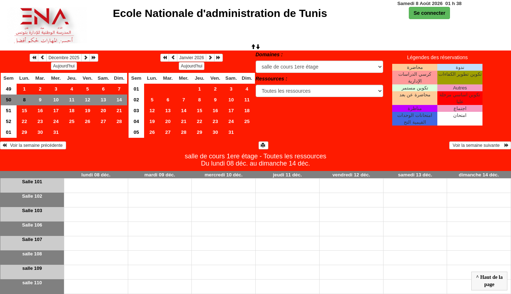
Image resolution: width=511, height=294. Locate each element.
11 (71, 99)
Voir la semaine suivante (480, 145)
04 (136, 121)
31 (56, 132)
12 (87, 99)
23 (40, 121)
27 (103, 121)
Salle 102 (32, 196)
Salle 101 (32, 181)
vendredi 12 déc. (351, 174)
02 (136, 99)
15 (24, 110)
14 (119, 99)
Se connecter (429, 13)
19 (87, 110)
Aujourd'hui (64, 66)
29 (24, 132)
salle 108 (32, 253)
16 (40, 110)
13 (103, 99)
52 (8, 121)
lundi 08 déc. (96, 174)
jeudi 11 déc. (287, 174)
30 (40, 132)
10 (56, 99)
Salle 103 (32, 210)
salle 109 (32, 268)
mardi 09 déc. (159, 174)
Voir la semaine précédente (33, 145)
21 (119, 110)
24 (56, 121)
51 (8, 110)
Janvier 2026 (191, 57)
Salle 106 (32, 225)
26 (87, 121)
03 (136, 110)
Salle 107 (32, 239)
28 (119, 121)
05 (136, 132)
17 (56, 110)
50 (8, 99)
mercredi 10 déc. (224, 174)
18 (71, 110)
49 (8, 89)
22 (24, 121)
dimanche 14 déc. (479, 174)
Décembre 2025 (63, 57)
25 (71, 121)
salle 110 (32, 282)
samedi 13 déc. (415, 174)
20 (103, 110)
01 (8, 132)
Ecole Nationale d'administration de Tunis (220, 13)
